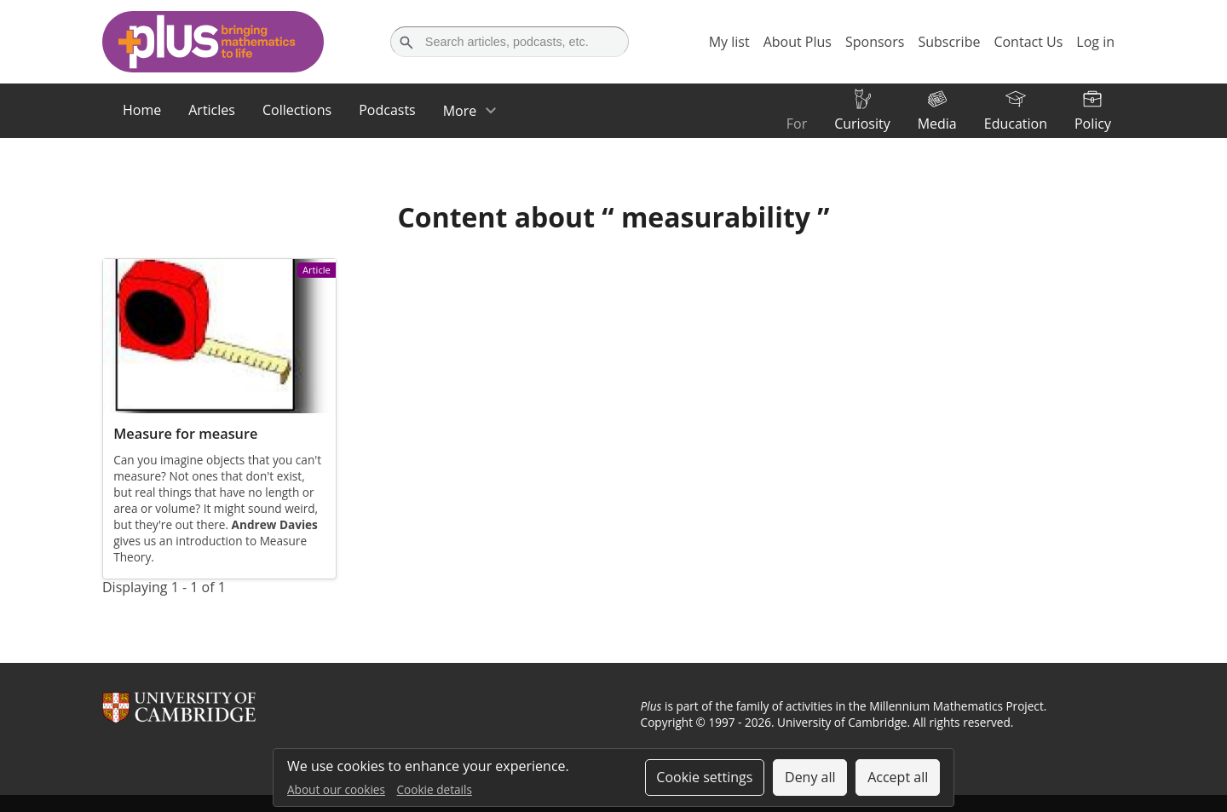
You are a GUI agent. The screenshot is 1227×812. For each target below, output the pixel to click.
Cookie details (434, 789)
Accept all (897, 777)
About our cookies (336, 789)
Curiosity (862, 123)
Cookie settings (704, 777)
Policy (1092, 123)
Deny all (810, 777)
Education (1015, 123)
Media (937, 123)
